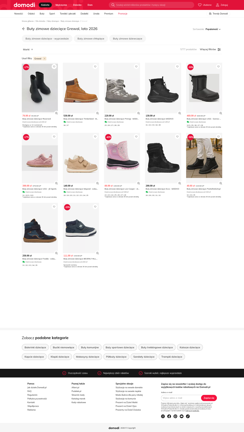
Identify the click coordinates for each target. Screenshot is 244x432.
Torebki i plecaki (68, 13)
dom (90, 5)
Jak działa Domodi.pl (37, 387)
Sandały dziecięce (144, 356)
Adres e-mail (166, 392)
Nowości (18, 13)
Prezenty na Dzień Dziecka (128, 410)
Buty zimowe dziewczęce (127, 38)
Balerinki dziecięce (35, 347)
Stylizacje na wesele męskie (128, 391)
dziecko (77, 5)
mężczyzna (61, 5)
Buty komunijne (90, 347)
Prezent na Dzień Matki (127, 402)
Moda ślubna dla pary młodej (129, 395)
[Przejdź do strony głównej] (24, 5)
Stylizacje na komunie (126, 398)
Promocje (122, 13)
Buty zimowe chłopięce (90, 38)
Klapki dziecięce (60, 356)
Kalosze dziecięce (190, 347)
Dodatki (84, 13)
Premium (108, 13)
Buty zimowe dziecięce (70, 21)
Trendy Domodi (218, 13)
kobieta (45, 5)
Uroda (96, 13)
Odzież (31, 13)
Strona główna (28, 21)
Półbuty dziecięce (116, 356)
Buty (42, 13)
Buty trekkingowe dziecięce (157, 347)
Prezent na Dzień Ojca (126, 406)
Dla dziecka (41, 21)
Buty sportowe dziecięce (120, 347)
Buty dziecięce (53, 21)
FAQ (29, 391)
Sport (52, 13)
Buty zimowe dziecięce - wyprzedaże (47, 38)
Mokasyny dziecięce (87, 356)
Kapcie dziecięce (34, 356)
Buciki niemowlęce (63, 347)
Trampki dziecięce (171, 356)
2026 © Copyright (128, 428)
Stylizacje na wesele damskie (129, 387)
